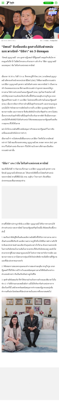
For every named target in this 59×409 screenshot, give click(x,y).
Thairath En (48, 3)
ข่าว (41, 40)
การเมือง (46, 40)
